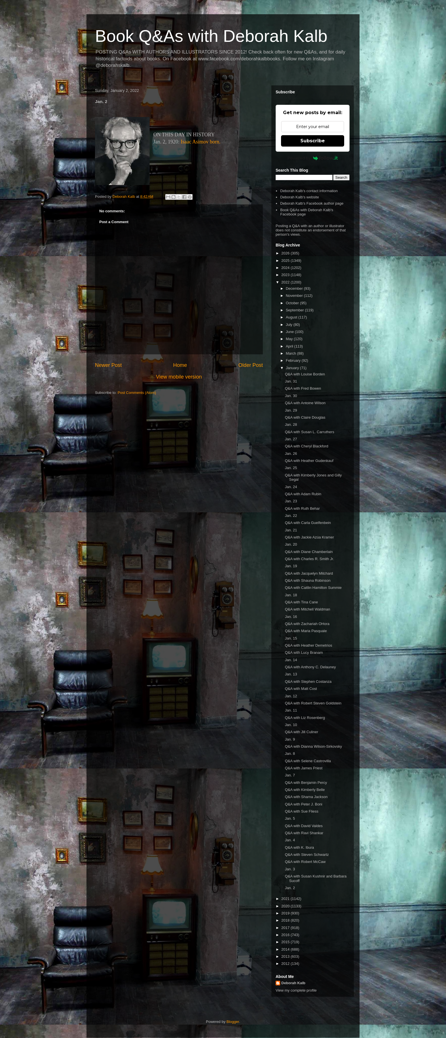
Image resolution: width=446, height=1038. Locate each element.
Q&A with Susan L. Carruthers (309, 432)
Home (180, 365)
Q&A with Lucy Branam (304, 652)
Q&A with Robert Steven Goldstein (313, 703)
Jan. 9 (290, 739)
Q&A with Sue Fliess (301, 811)
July (290, 324)
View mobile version (179, 377)
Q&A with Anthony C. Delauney (310, 667)
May (290, 339)
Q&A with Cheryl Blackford (306, 446)
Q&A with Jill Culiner (301, 732)
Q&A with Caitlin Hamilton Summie (313, 587)
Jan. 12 (291, 696)
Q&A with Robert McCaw (305, 862)
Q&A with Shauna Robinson (307, 580)
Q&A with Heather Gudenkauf (309, 461)
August (292, 317)
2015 (286, 942)
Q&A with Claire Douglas (305, 417)
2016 (286, 935)
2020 (286, 906)
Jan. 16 (291, 616)
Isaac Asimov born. (200, 142)
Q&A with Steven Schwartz (307, 854)
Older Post (250, 365)
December (295, 288)
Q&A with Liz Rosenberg (305, 718)
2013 (286, 956)
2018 (286, 920)
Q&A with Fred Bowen (303, 388)
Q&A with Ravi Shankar (304, 833)
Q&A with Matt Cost (301, 688)
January (293, 368)
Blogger (232, 1021)
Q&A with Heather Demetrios (308, 645)
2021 (286, 899)
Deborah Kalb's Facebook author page (311, 203)
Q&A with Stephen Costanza (308, 681)
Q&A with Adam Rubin (303, 494)
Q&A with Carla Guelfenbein (308, 523)
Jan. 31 (291, 381)
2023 (286, 275)
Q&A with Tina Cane (301, 602)
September (295, 310)
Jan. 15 (291, 638)
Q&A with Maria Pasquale (306, 631)
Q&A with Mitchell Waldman (307, 609)
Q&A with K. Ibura (299, 847)
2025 (286, 260)
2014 (286, 949)
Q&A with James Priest (303, 768)
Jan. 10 (291, 725)
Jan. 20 (291, 544)
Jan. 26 (291, 453)
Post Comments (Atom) (137, 392)
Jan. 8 (290, 753)
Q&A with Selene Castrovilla (308, 761)
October (293, 303)
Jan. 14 (291, 660)
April (290, 346)
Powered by (313, 158)
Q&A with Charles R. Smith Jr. (309, 559)
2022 (286, 282)
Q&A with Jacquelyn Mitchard (309, 573)
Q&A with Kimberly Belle (305, 790)
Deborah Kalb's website (299, 197)
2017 (286, 928)
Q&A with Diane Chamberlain (309, 552)
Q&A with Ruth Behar (302, 508)
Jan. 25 (291, 468)
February (294, 360)
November (295, 295)
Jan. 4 (290, 840)
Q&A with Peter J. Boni (303, 804)
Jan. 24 (291, 487)
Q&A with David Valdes (304, 826)
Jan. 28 (291, 424)
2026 (286, 253)
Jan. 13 (291, 674)
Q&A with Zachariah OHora (307, 624)
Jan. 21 (291, 530)
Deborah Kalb (293, 983)
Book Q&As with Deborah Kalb (211, 36)
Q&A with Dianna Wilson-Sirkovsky (313, 746)
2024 (286, 268)
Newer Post (108, 365)
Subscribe (312, 140)
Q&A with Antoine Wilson (305, 403)
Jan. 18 (291, 595)
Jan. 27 (291, 439)
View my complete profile (296, 990)
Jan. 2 (290, 888)
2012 (286, 963)
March (291, 353)
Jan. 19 (291, 566)
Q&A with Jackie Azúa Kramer (309, 537)
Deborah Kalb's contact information (309, 191)
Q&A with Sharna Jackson (306, 797)
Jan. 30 (291, 396)
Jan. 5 (290, 818)
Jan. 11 (291, 710)
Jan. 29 (291, 410)
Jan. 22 (291, 515)
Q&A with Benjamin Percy (306, 782)
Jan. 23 (291, 501)
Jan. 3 (290, 869)
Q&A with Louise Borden (305, 374)
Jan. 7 (290, 775)
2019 (286, 913)
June (290, 332)
